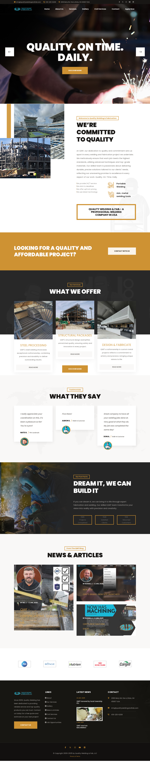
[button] (9, 51)
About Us (59, 9)
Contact (115, 9)
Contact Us (51, 732)
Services (72, 9)
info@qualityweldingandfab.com (27, 2)
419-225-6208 (49, 2)
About (49, 712)
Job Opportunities (54, 736)
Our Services (52, 716)
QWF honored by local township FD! (89, 716)
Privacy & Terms (75, 770)
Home (47, 9)
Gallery (85, 9)
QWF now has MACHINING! (82, 741)
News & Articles (53, 724)
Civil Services (100, 9)
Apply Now (129, 9)
